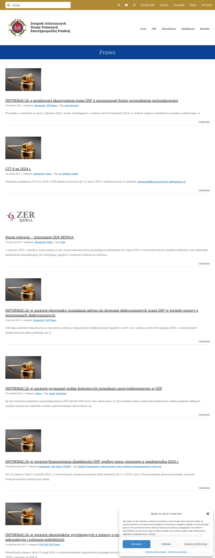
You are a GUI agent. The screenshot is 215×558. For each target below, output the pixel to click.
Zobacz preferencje (195, 543)
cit (60, 173)
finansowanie (92, 466)
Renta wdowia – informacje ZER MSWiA (39, 237)
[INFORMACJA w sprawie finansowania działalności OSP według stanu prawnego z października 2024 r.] (23, 440)
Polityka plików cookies (156, 551)
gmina (119, 466)
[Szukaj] (38, 5)
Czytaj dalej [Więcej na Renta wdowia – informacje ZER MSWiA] (204, 263)
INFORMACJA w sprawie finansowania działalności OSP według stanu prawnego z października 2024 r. (92, 461)
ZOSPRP (67, 466)
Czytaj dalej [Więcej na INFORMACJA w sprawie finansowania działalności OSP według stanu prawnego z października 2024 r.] (204, 487)
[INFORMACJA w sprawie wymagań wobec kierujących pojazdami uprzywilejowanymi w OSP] (23, 367)
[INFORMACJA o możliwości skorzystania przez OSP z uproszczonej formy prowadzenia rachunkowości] (23, 79)
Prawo (54, 105)
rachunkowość (72, 105)
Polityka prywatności (177, 551)
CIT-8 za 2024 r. (18, 168)
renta (62, 242)
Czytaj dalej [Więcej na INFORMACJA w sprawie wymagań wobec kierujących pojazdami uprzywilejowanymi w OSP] (204, 414)
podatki (74, 173)
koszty (154, 466)
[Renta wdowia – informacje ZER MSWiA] (23, 216)
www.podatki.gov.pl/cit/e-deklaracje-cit (161, 181)
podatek (66, 173)
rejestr (52, 393)
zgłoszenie (61, 393)
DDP (41, 544)
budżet (81, 466)
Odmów (166, 543)
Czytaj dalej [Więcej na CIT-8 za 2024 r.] (204, 190)
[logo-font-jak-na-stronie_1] (38, 17)
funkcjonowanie (107, 466)
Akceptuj (136, 543)
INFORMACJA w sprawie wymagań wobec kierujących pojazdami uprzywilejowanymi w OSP (83, 388)
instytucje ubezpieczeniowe (136, 466)
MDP (46, 544)
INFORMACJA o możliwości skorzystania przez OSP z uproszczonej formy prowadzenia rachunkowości (91, 100)
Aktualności (40, 105)
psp (159, 466)
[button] (208, 513)
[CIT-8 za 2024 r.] (23, 148)
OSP (48, 105)
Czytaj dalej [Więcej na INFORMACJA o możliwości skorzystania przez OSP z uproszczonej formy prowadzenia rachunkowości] (204, 121)
